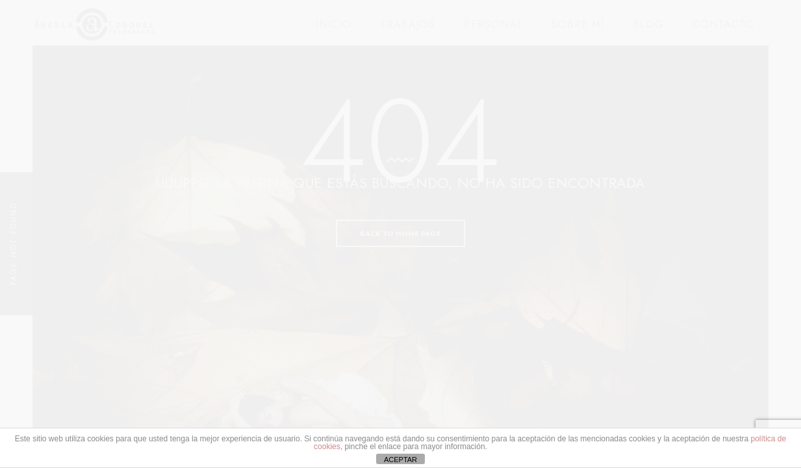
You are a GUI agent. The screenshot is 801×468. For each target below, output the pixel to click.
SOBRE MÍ (578, 24)
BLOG (648, 24)
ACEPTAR (400, 459)
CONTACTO (723, 24)
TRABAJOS (407, 24)
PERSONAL (493, 24)
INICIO (333, 24)
